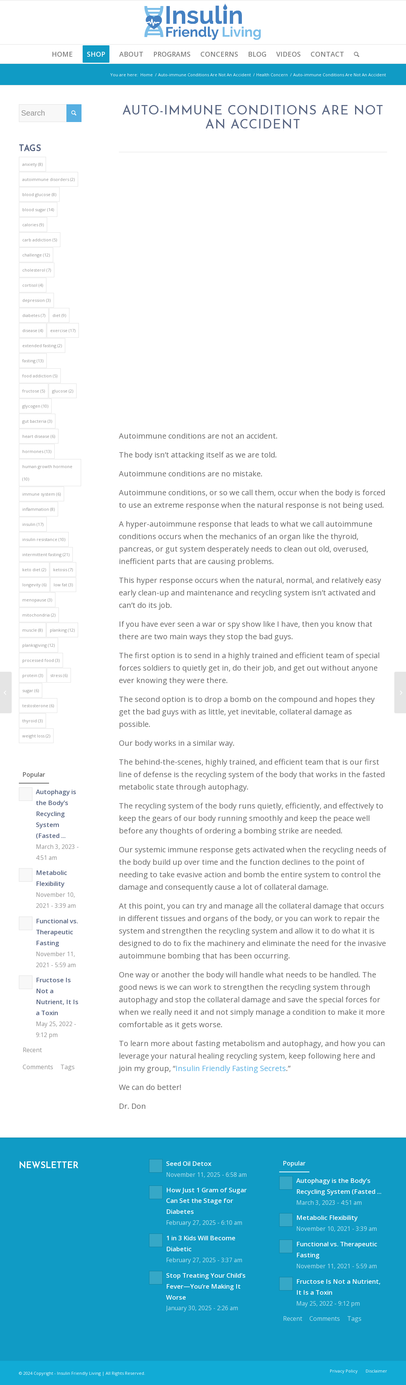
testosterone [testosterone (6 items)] (38, 705)
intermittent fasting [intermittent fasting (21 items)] (45, 554)
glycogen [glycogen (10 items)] (35, 406)
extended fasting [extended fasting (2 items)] (42, 345)
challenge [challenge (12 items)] (36, 255)
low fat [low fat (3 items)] (63, 584)
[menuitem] (62, 54)
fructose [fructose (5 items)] (33, 391)
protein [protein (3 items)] (32, 675)
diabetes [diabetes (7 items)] (33, 315)
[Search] (354, 54)
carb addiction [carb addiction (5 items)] (39, 240)
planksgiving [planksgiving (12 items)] (38, 645)
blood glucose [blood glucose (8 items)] (39, 194)
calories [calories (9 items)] (33, 224)
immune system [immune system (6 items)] (41, 494)
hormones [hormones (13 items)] (36, 451)
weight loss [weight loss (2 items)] (36, 736)
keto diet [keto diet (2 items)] (34, 569)
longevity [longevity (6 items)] (34, 584)
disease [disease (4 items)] (32, 330)
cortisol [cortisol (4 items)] (32, 285)
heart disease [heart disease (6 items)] (38, 436)
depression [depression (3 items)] (36, 300)
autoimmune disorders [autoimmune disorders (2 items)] (48, 179)
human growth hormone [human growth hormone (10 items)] (47, 473)
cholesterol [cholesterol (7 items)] (36, 270)
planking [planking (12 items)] (62, 630)
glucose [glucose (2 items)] (62, 391)
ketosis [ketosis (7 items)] (63, 569)
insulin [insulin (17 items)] (32, 524)
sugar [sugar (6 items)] (30, 690)
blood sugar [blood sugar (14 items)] (38, 209)
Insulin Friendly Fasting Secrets (230, 1068)
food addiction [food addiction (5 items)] (39, 376)
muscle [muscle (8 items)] (32, 630)
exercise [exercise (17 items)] (62, 330)
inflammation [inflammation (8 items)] (38, 509)
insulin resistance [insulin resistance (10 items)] (43, 539)
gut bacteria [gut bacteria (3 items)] (37, 421)
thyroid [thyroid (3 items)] (32, 720)
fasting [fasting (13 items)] (32, 360)
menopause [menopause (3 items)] (37, 600)
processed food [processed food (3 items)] (41, 660)
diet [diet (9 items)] (59, 315)
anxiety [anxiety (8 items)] (32, 164)
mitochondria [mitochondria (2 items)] (38, 615)
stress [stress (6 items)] (59, 675)
